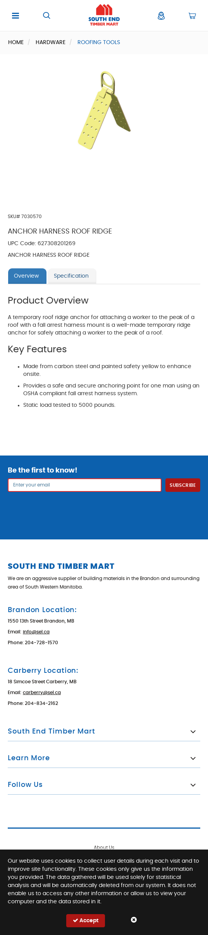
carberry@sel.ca (42, 692)
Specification (71, 276)
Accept (85, 920)
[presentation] (104, 511)
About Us (104, 847)
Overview (26, 276)
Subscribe (183, 485)
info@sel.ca (36, 632)
